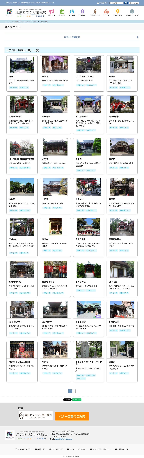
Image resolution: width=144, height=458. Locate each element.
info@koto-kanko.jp (63, 438)
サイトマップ (56, 449)
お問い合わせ (121, 449)
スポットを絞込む (72, 37)
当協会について (23, 449)
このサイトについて (76, 449)
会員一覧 (40, 449)
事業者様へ (102, 2)
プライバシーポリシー (100, 449)
